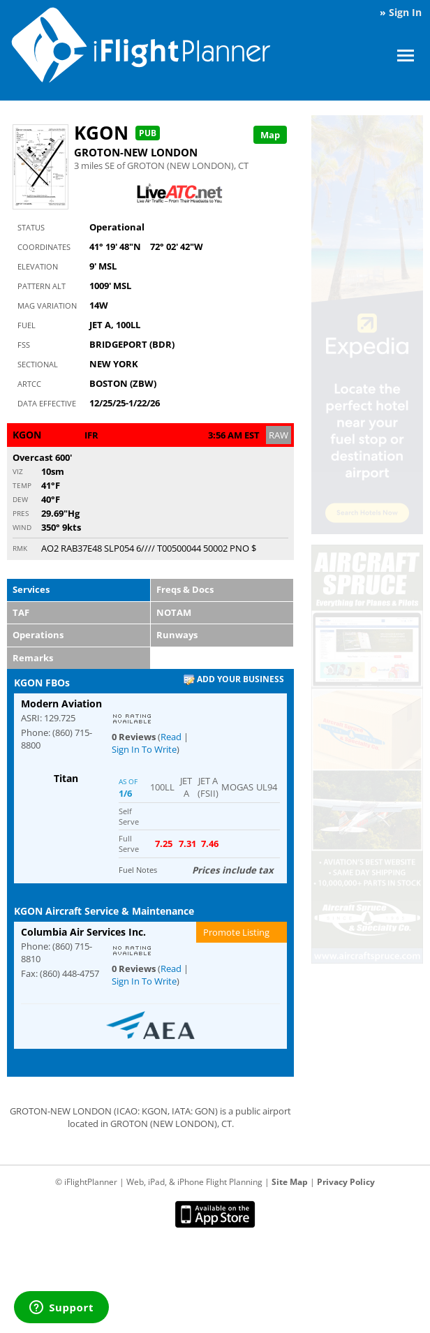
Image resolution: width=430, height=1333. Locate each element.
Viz (18, 471)
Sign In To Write (144, 749)
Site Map (290, 1182)
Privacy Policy (346, 1182)
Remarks (33, 657)
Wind (22, 527)
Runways (177, 634)
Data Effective (46, 403)
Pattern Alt (41, 286)
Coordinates (44, 247)
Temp (22, 485)
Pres (21, 513)
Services (31, 589)
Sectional (37, 364)
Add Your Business (234, 679)
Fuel (26, 325)
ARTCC (29, 383)
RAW (278, 435)
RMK (20, 548)
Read (171, 736)
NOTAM (173, 612)
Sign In (405, 12)
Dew (20, 499)
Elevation (37, 266)
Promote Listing (236, 932)
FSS (23, 344)
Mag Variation (47, 305)
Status (31, 227)
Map (270, 134)
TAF (21, 612)
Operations (38, 634)
